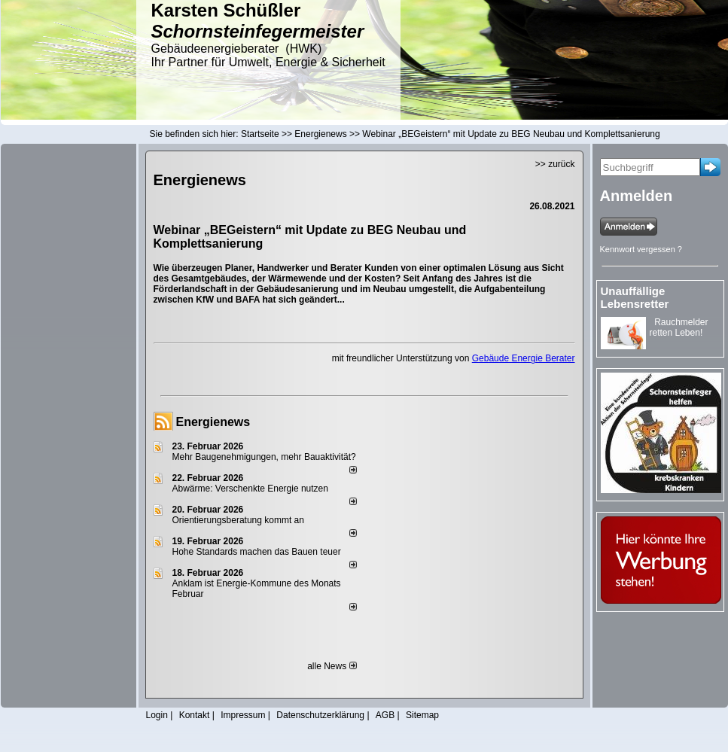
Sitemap (422, 715)
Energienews (213, 422)
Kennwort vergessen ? (641, 249)
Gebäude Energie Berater (523, 358)
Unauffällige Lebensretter (635, 297)
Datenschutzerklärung (320, 715)
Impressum (243, 715)
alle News (331, 666)
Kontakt (194, 715)
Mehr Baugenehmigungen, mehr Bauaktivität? (264, 457)
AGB (385, 715)
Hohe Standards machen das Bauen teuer (256, 551)
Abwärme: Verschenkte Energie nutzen (250, 488)
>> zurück (555, 164)
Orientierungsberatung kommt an (238, 520)
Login (157, 715)
